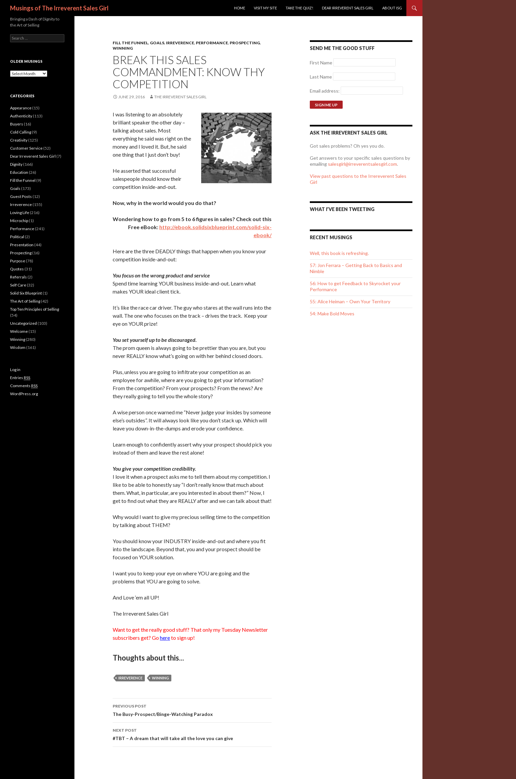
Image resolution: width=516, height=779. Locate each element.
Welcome (19, 331)
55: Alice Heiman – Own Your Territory (350, 301)
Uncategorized (23, 323)
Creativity (18, 140)
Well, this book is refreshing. (339, 253)
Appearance (21, 107)
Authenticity (21, 115)
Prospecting (245, 42)
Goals (157, 42)
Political (17, 236)
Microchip (19, 220)
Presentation (22, 244)
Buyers (16, 123)
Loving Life (19, 212)
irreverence (130, 678)
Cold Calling (20, 132)
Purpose (17, 260)
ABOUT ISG (392, 8)
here (165, 637)
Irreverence (180, 42)
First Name (321, 62)
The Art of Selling (25, 301)
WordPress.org (24, 393)
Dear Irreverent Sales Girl (348, 8)
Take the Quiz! (299, 8)
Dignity (16, 164)
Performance (212, 42)
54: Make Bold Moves (332, 313)
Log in (15, 369)
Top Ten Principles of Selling (34, 309)
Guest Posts (21, 196)
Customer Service (26, 148)
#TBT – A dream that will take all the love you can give (192, 733)
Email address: (325, 91)
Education (19, 172)
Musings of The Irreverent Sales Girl (59, 8)
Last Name (321, 77)
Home (239, 8)
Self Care (18, 285)
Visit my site (265, 8)
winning (160, 678)
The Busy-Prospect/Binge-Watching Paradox (192, 709)
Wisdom (17, 347)
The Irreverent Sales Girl (180, 96)
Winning (123, 48)
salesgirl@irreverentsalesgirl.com (362, 164)
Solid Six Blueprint (26, 293)
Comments (24, 385)
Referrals (18, 276)
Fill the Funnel (130, 42)
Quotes (17, 268)
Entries (20, 377)
